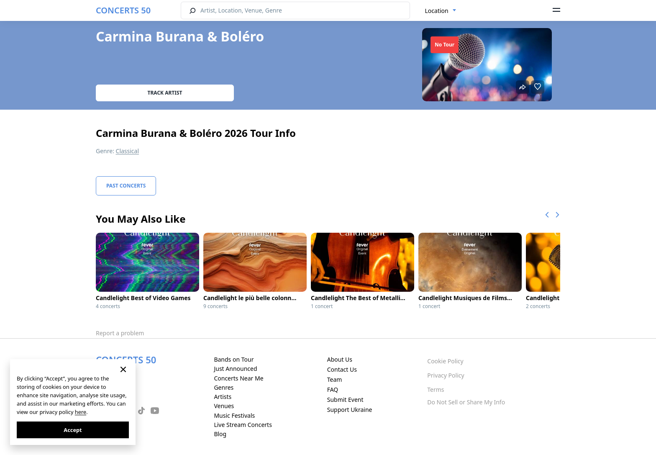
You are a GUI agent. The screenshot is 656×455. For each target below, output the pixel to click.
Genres (223, 387)
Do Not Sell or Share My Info (466, 402)
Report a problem (120, 333)
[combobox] (440, 11)
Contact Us (342, 369)
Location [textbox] (436, 11)
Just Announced (235, 369)
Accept (73, 430)
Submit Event (345, 400)
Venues (224, 406)
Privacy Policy (445, 375)
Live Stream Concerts (243, 425)
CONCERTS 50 (123, 10)
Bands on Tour (234, 359)
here (80, 412)
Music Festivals (234, 415)
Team (334, 379)
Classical (127, 151)
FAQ (332, 389)
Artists (222, 397)
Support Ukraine (349, 410)
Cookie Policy (445, 361)
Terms (435, 389)
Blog (220, 434)
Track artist (165, 92)
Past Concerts (126, 185)
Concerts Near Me (238, 378)
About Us (339, 359)
